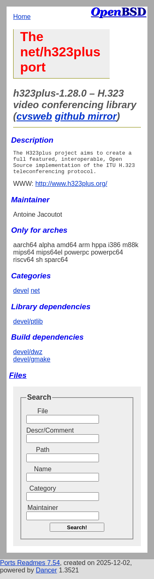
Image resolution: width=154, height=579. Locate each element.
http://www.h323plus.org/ (71, 188)
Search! (77, 532)
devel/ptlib (28, 326)
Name (43, 473)
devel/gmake (32, 364)
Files (18, 380)
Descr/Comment (42, 435)
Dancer (46, 575)
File (42, 415)
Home (22, 16)
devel (21, 295)
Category (43, 493)
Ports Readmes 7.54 (30, 567)
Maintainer (43, 512)
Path (43, 454)
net (35, 295)
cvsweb (34, 116)
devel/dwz (27, 356)
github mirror (86, 116)
